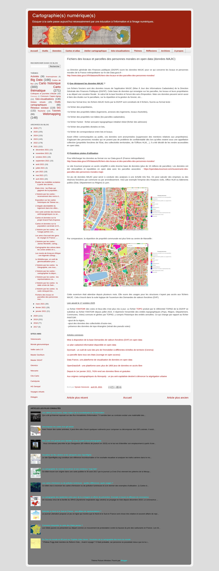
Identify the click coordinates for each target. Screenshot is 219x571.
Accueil (34, 51)
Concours (34, 96)
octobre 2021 (41, 157)
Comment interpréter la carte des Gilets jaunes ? (62, 525)
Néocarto (34, 371)
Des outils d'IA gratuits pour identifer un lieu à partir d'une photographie (71, 441)
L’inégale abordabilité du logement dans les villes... (47, 207)
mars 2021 (40, 304)
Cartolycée (35, 381)
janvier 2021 (41, 311)
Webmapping (52, 114)
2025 (36, 132)
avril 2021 (40, 179)
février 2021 (41, 307)
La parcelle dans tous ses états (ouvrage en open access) (93, 355)
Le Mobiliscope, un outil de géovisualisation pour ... (46, 260)
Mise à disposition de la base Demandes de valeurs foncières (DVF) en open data (104, 340)
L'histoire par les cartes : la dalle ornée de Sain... (46, 284)
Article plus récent (77, 397)
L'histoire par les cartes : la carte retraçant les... (46, 290)
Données (57, 51)
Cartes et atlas (73, 51)
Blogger (124, 560)
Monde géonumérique (40, 344)
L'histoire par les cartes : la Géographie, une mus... (46, 266)
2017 (36, 327)
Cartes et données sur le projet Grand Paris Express (47, 219)
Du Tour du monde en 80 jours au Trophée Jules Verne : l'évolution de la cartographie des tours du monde (86, 539)
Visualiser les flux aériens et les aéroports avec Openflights (66, 455)
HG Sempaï (36, 386)
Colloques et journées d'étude (43, 94)
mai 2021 (40, 175)
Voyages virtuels (37, 392)
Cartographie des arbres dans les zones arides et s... (47, 248)
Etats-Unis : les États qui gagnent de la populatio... (47, 189)
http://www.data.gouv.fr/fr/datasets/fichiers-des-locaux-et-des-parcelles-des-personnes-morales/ (111, 75)
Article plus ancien (177, 397)
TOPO (139, 309)
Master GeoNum (37, 355)
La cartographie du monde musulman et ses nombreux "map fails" (69, 469)
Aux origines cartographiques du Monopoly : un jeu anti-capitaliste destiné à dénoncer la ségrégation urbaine (117, 376)
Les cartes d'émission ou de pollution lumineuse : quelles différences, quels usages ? (77, 483)
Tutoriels (56, 110)
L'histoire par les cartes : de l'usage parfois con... (46, 231)
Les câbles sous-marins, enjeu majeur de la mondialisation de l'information (73, 413)
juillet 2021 (40, 168)
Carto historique (50, 83)
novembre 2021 (42, 153)
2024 (36, 135)
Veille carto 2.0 (37, 349)
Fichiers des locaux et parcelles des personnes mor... (46, 297)
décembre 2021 (42, 150)
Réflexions (151, 51)
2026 (36, 128)
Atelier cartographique (95, 51)
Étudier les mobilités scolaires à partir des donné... (47, 183)
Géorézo (34, 365)
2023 (36, 139)
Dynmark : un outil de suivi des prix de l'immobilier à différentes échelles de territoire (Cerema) (110, 350)
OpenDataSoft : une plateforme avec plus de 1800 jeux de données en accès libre (104, 366)
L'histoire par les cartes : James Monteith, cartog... (47, 242)
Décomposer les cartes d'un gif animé (57, 427)
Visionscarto (36, 339)
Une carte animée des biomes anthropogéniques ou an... (47, 213)
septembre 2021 (43, 161)
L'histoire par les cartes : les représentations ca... (47, 278)
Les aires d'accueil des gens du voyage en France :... (47, 237)
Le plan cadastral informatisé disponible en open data (91, 345)
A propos (178, 51)
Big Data (37, 80)
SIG (59, 107)
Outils (45, 51)
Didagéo (34, 397)
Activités (35, 76)
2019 (36, 319)
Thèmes (138, 51)
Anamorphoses (51, 77)
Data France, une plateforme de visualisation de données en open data (99, 360)
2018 (36, 323)
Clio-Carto (35, 376)
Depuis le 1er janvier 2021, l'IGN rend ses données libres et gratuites (98, 371)
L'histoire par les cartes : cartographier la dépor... (46, 272)
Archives (165, 51)
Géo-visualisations (120, 51)
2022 (36, 143)
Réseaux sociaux (40, 107)
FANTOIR (80, 309)
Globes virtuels (38, 102)
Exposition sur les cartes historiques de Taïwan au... (47, 201)
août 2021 (40, 164)
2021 (36, 146)
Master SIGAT (36, 360)
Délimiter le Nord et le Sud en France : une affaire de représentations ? (71, 511)
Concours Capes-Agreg (51, 96)
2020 (36, 316)
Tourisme (41, 111)
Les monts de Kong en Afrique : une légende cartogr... (48, 254)
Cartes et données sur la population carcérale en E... (47, 225)
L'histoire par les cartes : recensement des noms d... (47, 195)
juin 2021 (40, 172)
